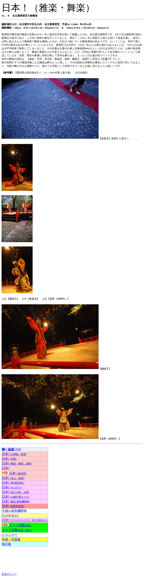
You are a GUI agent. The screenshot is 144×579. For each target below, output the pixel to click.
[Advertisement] (33, 559)
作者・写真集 (11, 539)
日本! (14, 454)
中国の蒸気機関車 (14, 510)
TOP (11, 449)
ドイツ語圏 (20, 525)
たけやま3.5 (10, 515)
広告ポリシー (9, 574)
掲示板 (6, 544)
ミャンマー (9, 534)
